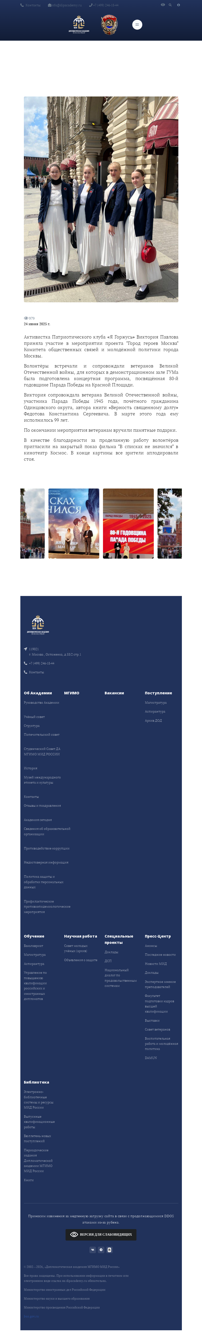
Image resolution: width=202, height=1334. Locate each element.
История (30, 768)
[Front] (38, 625)
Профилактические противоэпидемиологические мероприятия (47, 906)
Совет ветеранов (157, 1029)
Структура (32, 725)
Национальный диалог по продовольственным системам (121, 978)
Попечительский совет (41, 734)
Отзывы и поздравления (42, 805)
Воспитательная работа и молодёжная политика (161, 1043)
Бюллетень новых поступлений (37, 1138)
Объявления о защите (80, 960)
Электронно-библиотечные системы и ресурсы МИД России (38, 1099)
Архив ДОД (153, 720)
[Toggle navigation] (137, 25)
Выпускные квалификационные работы (39, 1121)
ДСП (108, 961)
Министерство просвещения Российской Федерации (62, 1307)
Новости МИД (156, 963)
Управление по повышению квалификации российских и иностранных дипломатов (35, 985)
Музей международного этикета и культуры (42, 780)
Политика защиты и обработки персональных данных (43, 881)
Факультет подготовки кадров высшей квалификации (159, 1003)
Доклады (111, 952)
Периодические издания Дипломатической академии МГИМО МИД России (38, 1160)
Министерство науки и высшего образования (57, 1299)
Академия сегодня (38, 819)
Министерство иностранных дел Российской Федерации (64, 1290)
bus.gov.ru (31, 1316)
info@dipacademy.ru (65, 5)
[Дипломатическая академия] (79, 24)
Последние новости (160, 954)
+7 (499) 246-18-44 (103, 5)
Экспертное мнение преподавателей (160, 984)
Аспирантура (155, 711)
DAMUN (151, 1058)
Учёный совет (34, 716)
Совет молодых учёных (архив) (76, 948)
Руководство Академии (41, 702)
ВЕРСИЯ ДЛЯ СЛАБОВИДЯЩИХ (101, 1234)
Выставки (152, 1020)
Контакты (30, 5)
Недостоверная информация (46, 862)
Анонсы (151, 945)
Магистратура (156, 702)
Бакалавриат (33, 945)
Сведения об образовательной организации (47, 831)
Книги (29, 1180)
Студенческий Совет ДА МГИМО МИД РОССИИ (42, 751)
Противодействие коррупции (47, 848)
